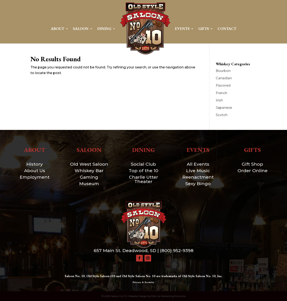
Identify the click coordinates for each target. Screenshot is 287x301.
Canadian (224, 78)
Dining (104, 28)
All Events (198, 164)
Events (182, 28)
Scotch (221, 115)
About (57, 28)
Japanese (224, 108)
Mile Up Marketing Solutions (168, 296)
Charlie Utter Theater (143, 179)
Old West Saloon (89, 164)
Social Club (143, 164)
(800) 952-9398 (176, 250)
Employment (34, 177)
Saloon (80, 28)
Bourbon (223, 71)
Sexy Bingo (198, 183)
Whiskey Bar (89, 170)
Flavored (223, 85)
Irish (219, 100)
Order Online (253, 170)
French (221, 93)
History (34, 164)
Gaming (89, 177)
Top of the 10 (143, 170)
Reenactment (198, 177)
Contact (227, 28)
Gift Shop (252, 164)
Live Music (198, 170)
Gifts (203, 28)
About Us (34, 170)
